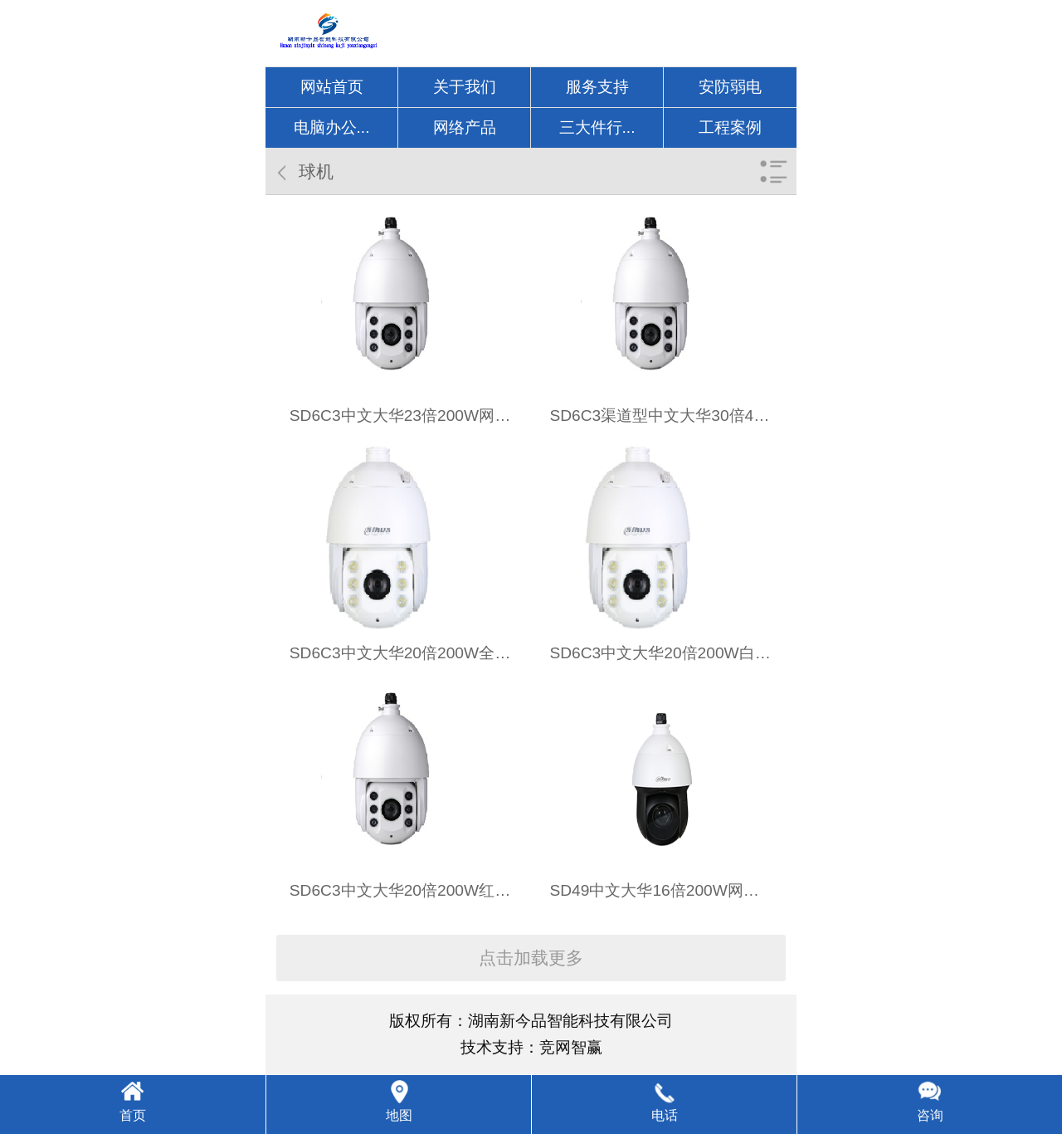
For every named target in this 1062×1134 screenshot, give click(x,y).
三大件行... (597, 127)
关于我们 (464, 86)
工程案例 (730, 127)
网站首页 (331, 86)
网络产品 (464, 127)
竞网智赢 (570, 1047)
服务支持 (597, 86)
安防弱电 (730, 86)
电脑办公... (332, 127)
